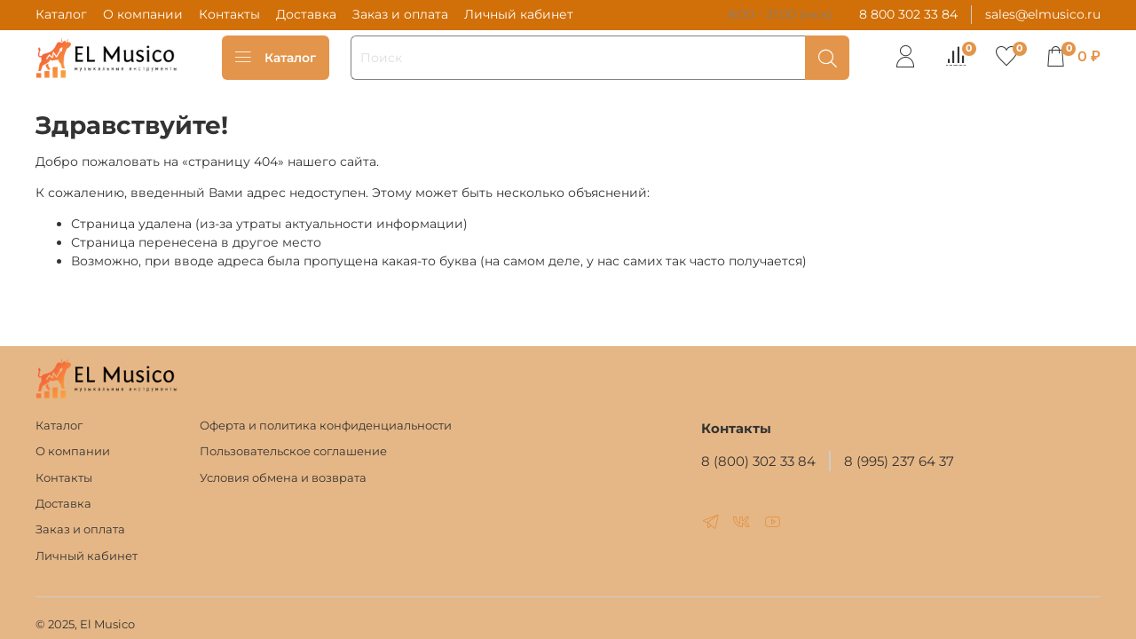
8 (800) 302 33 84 (758, 461)
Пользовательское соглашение (293, 451)
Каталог (61, 14)
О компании (143, 14)
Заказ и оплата (400, 14)
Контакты (229, 14)
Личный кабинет (518, 14)
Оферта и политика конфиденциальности (326, 425)
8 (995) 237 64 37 (899, 461)
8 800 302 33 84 (908, 14)
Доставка (306, 14)
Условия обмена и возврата (283, 478)
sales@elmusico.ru (1042, 14)
